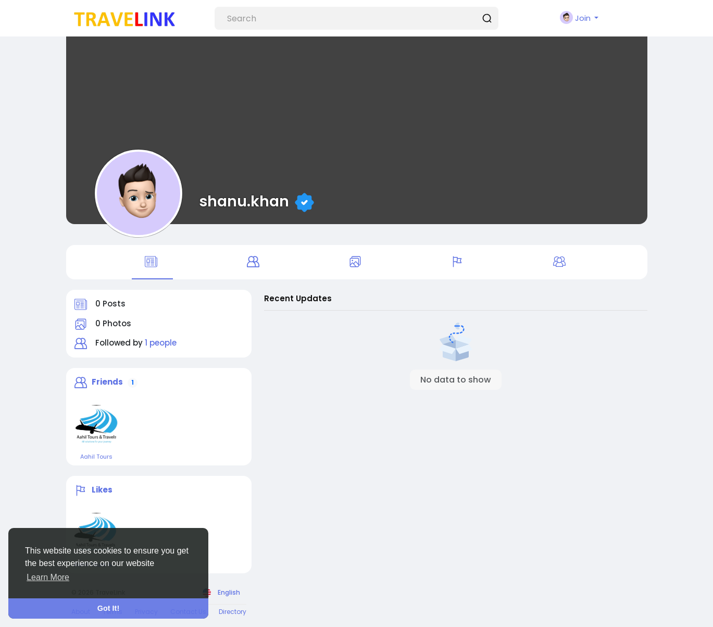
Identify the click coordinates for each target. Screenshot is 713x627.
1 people (161, 342)
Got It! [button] (108, 608)
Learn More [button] (48, 577)
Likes (102, 489)
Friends (107, 381)
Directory (232, 611)
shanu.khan (246, 201)
